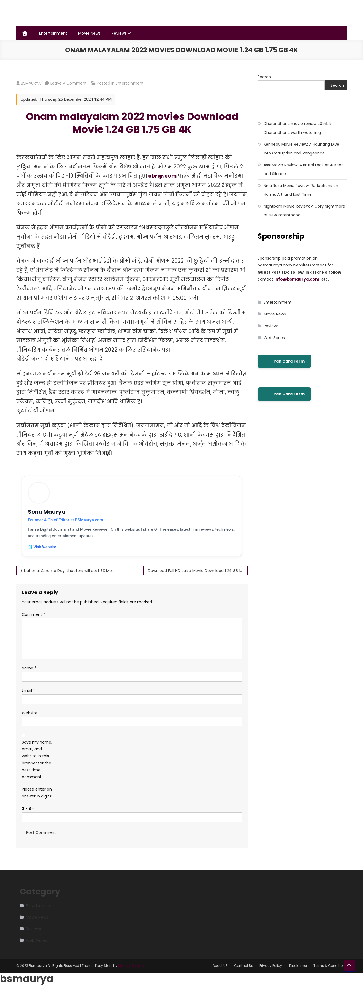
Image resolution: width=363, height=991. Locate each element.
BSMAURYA (31, 83)
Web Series (274, 338)
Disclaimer (298, 965)
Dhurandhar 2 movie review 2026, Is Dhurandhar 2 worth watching (298, 128)
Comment (33, 614)
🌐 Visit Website (42, 547)
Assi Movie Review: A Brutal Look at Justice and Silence (304, 169)
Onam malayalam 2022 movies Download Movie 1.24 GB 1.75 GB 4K (132, 123)
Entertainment (53, 33)
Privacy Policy (271, 965)
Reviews (119, 33)
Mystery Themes (131, 965)
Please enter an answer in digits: (37, 792)
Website (29, 713)
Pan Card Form (284, 361)
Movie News (89, 33)
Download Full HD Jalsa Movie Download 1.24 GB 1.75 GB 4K (198, 570)
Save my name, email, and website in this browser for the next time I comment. (37, 759)
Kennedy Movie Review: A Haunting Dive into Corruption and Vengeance (301, 148)
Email (28, 690)
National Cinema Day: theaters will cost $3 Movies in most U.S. (72, 570)
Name (29, 668)
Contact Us (243, 965)
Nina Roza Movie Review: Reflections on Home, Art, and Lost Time (301, 190)
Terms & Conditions (330, 965)
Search (264, 77)
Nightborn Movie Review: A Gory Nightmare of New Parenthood (304, 210)
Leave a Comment (68, 83)
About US (220, 965)
